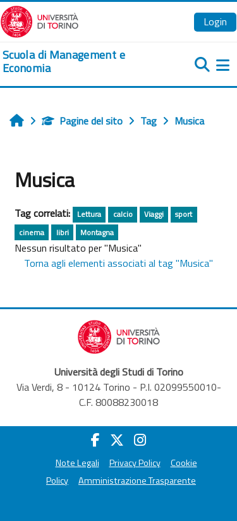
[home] (79, 61)
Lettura (89, 214)
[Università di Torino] (39, 20)
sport (183, 214)
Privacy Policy (135, 463)
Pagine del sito (82, 120)
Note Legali (77, 463)
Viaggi (154, 214)
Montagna (97, 232)
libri (62, 232)
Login (215, 21)
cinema (31, 232)
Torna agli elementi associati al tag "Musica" (118, 263)
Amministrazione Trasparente (137, 480)
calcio (123, 214)
